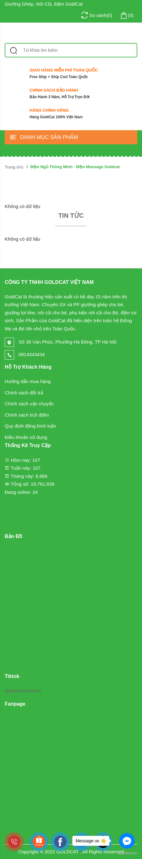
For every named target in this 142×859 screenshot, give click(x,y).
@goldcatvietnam (23, 690)
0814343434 (25, 354)
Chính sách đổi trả (24, 392)
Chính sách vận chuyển (29, 403)
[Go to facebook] (127, 841)
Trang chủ (14, 167)
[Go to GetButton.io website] (127, 853)
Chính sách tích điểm (27, 415)
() (127, 15)
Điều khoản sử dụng (26, 437)
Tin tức (71, 215)
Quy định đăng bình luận (30, 426)
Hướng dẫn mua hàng (28, 381)
